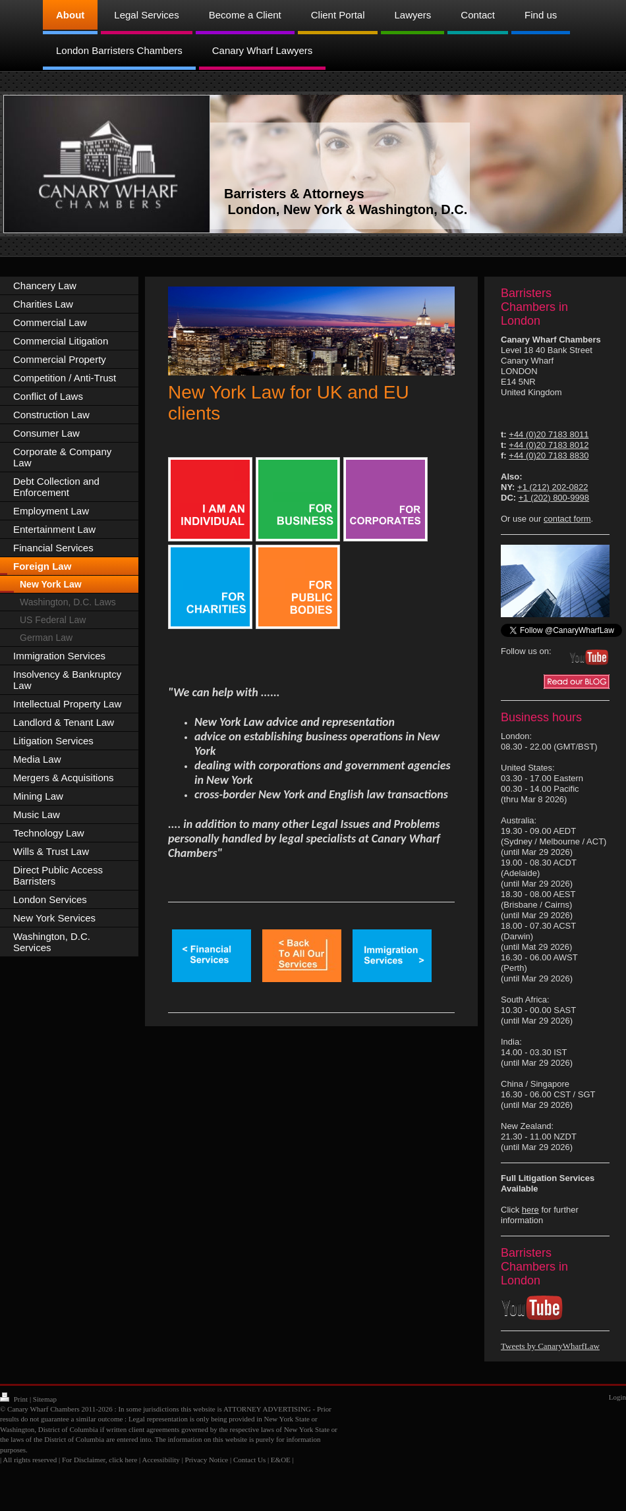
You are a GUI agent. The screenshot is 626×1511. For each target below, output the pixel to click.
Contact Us (249, 1460)
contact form (567, 519)
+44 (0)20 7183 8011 (548, 434)
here (530, 1210)
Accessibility (160, 1460)
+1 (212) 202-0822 (552, 487)
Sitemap (45, 1399)
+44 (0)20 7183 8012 (548, 445)
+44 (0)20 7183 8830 (548, 455)
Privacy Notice (207, 1460)
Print (15, 1399)
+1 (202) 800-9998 (554, 498)
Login (617, 1397)
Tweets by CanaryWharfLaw (550, 1346)
